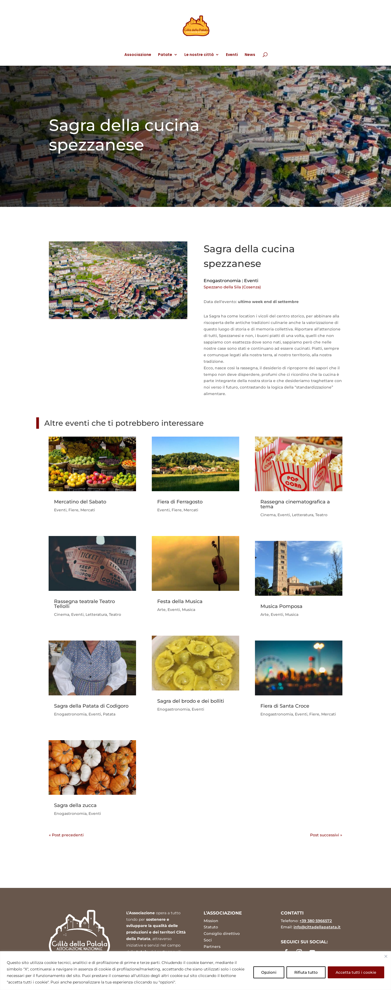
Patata (109, 714)
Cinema (61, 614)
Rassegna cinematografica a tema (295, 504)
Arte (161, 609)
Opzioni (268, 972)
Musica (188, 609)
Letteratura (96, 614)
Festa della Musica (180, 601)
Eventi (232, 55)
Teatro (115, 614)
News (250, 55)
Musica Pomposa (281, 606)
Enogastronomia (222, 280)
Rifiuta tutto (306, 972)
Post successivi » (326, 835)
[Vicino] (385, 956)
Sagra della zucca (75, 805)
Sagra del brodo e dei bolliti (190, 701)
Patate (165, 55)
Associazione (137, 55)
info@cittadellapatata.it (317, 927)
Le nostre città (199, 55)
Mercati (87, 509)
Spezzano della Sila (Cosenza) (232, 287)
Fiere (73, 509)
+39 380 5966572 (315, 920)
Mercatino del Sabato (80, 502)
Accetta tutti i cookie (356, 972)
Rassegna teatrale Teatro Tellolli (84, 603)
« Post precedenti (66, 835)
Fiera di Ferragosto (180, 502)
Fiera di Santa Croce (284, 706)
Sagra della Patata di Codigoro (91, 706)
